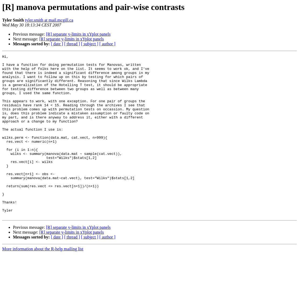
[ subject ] (89, 44)
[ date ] (57, 44)
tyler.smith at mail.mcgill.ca (49, 20)
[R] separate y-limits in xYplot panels (78, 34)
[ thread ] (72, 44)
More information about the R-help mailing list (42, 281)
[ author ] (107, 44)
